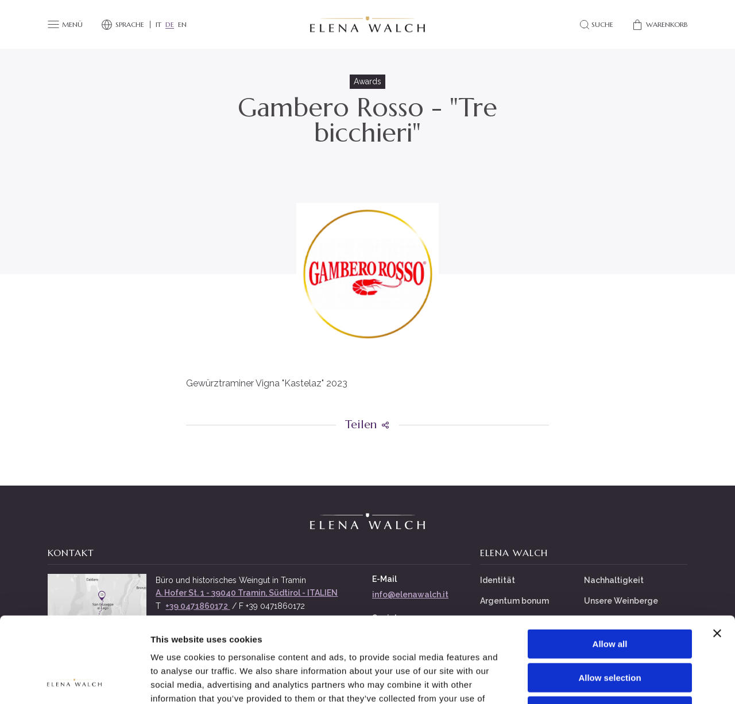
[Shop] (659, 24)
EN (182, 25)
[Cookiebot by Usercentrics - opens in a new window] (74, 681)
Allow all (610, 564)
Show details (602, 681)
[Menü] (65, 24)
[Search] (596, 24)
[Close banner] (717, 553)
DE (169, 25)
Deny (610, 631)
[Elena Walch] (367, 24)
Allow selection (609, 598)
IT (158, 25)
